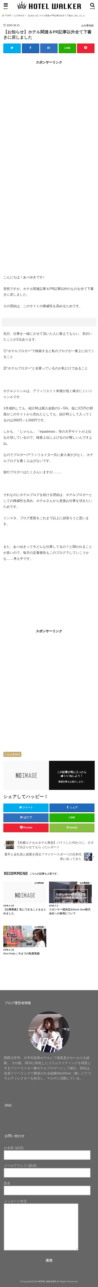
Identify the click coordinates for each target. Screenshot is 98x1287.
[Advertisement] (49, 119)
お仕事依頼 (14, 754)
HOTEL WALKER (47, 1281)
